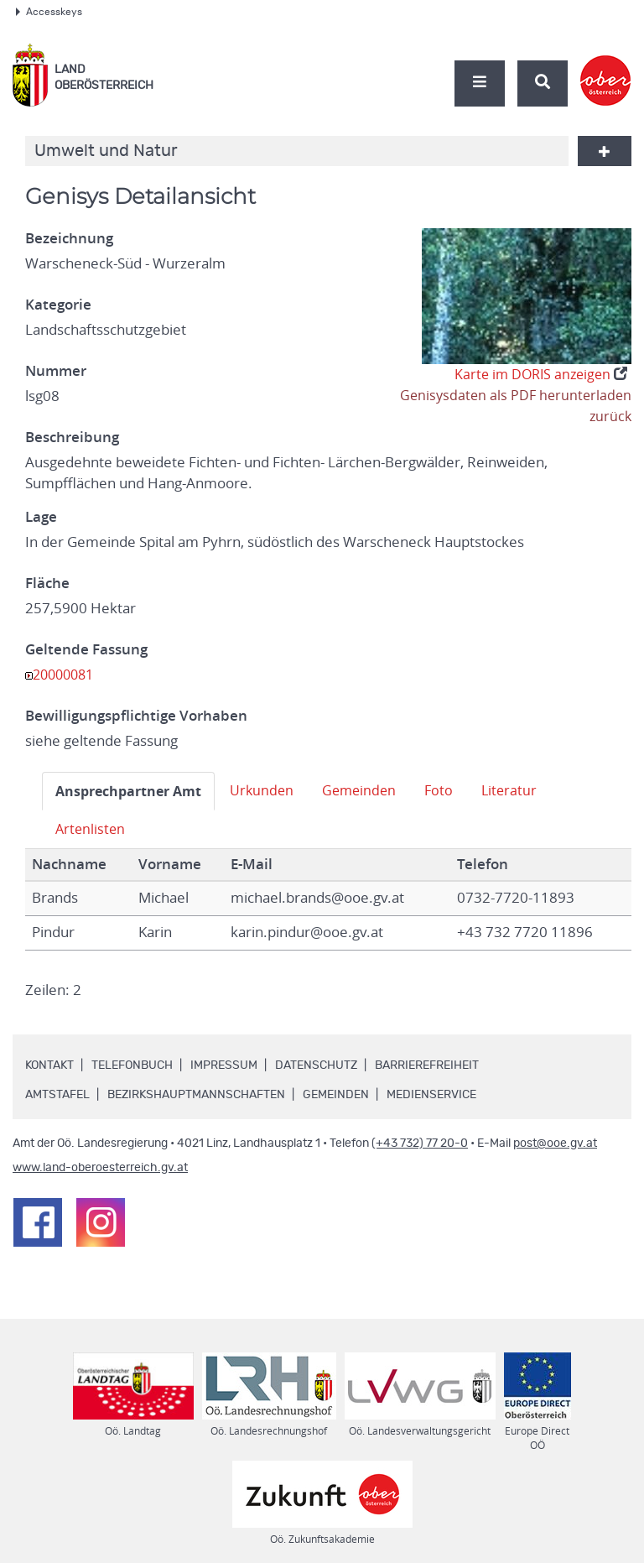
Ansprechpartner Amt (132, 790)
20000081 (66, 674)
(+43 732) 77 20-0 (419, 1143)
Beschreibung (72, 437)
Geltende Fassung (86, 649)
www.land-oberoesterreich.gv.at (100, 1168)
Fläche (47, 583)
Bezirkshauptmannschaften (196, 1095)
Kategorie (58, 304)
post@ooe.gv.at (555, 1143)
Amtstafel (57, 1095)
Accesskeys (49, 12)
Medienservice (431, 1095)
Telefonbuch (132, 1065)
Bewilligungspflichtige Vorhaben (136, 715)
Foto (453, 790)
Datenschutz (316, 1065)
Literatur (524, 790)
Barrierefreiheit (427, 1065)
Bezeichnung (69, 238)
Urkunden (271, 790)
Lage (41, 517)
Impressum (223, 1065)
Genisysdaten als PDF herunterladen (512, 395)
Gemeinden (371, 790)
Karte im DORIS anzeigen (537, 374)
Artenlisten (91, 829)
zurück (609, 416)
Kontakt (49, 1065)
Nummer (55, 371)
